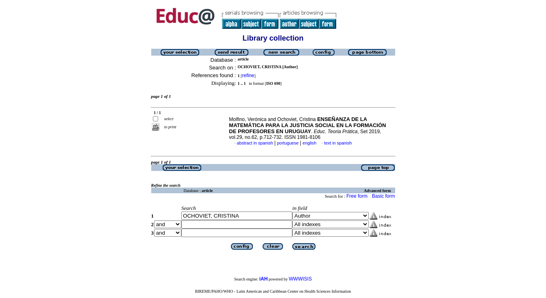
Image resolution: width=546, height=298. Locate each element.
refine (248, 75)
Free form (357, 196)
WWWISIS (300, 279)
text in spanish (338, 142)
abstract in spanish (255, 142)
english (309, 142)
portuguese (287, 142)
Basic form (383, 196)
